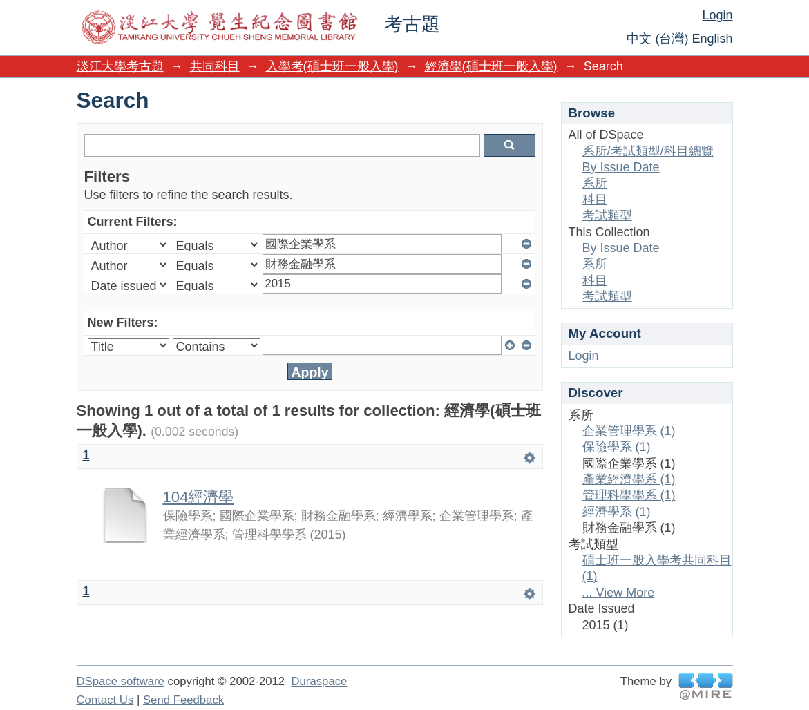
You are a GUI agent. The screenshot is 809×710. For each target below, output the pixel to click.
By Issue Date (621, 167)
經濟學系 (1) (616, 512)
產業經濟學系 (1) (629, 479)
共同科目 (215, 66)
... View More (618, 592)
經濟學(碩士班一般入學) (491, 66)
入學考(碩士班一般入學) (332, 66)
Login (717, 15)
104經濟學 (198, 497)
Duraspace (319, 681)
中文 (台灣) (657, 39)
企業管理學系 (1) (629, 431)
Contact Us (105, 700)
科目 (594, 200)
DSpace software (120, 681)
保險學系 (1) (616, 447)
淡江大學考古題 (120, 66)
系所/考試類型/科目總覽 (648, 151)
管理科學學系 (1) (629, 495)
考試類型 (607, 215)
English (712, 39)
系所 (594, 183)
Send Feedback (183, 700)
